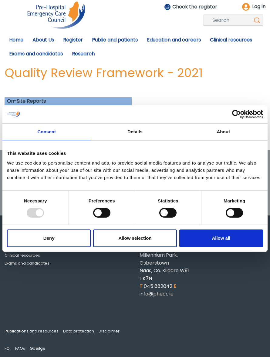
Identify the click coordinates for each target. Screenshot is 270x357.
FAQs (20, 348)
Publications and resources (32, 331)
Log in (258, 6)
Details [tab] (135, 131)
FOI (8, 348)
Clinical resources (22, 255)
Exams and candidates (27, 263)
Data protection (78, 331)
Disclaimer (109, 331)
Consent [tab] (46, 131)
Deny (49, 238)
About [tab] (223, 131)
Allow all (221, 238)
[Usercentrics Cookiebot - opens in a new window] (236, 114)
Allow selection (134, 238)
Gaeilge (38, 348)
